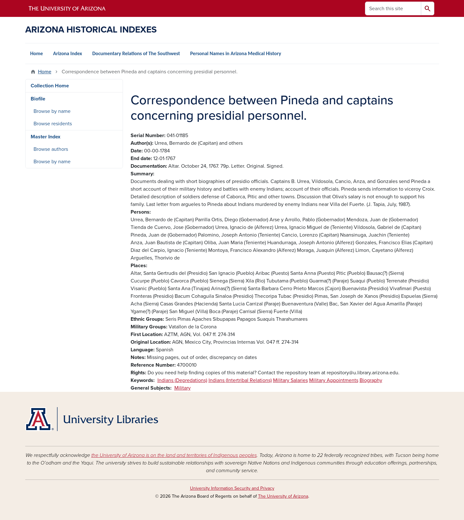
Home (36, 53)
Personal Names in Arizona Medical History (235, 53)
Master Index (45, 137)
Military (182, 388)
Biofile (38, 99)
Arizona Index (67, 53)
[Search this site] (393, 8)
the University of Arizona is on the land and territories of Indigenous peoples (174, 455)
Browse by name (52, 111)
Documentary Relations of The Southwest (136, 53)
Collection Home (50, 86)
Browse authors (51, 149)
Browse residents (53, 124)
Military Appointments (333, 380)
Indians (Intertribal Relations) (240, 380)
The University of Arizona (283, 496)
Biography (371, 380)
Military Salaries (290, 380)
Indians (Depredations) (182, 380)
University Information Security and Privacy (232, 488)
